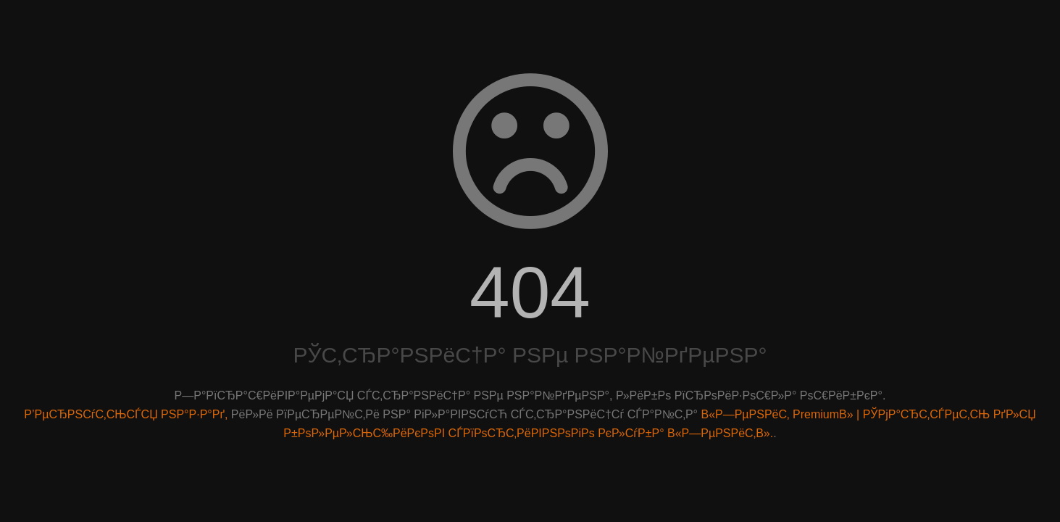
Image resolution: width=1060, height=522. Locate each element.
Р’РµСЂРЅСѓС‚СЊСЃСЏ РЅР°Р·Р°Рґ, (126, 414)
